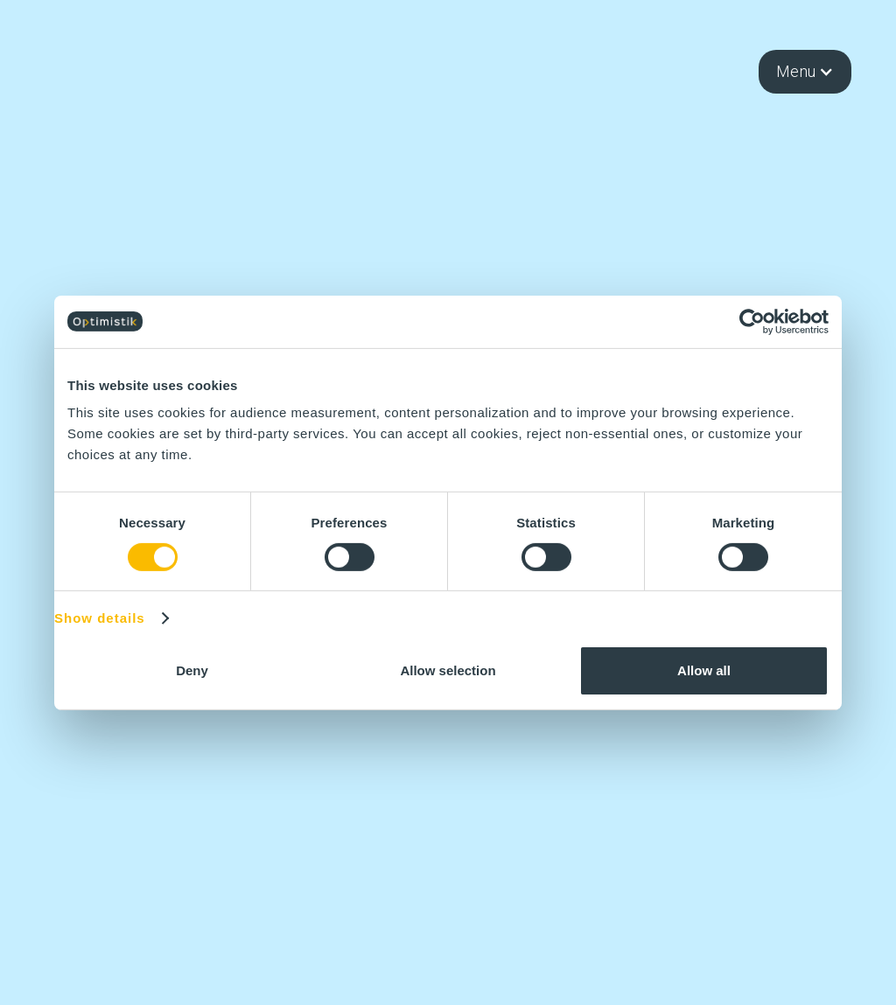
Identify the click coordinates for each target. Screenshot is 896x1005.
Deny (192, 670)
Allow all (704, 670)
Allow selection (447, 670)
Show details (99, 618)
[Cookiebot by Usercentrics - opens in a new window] (752, 321)
